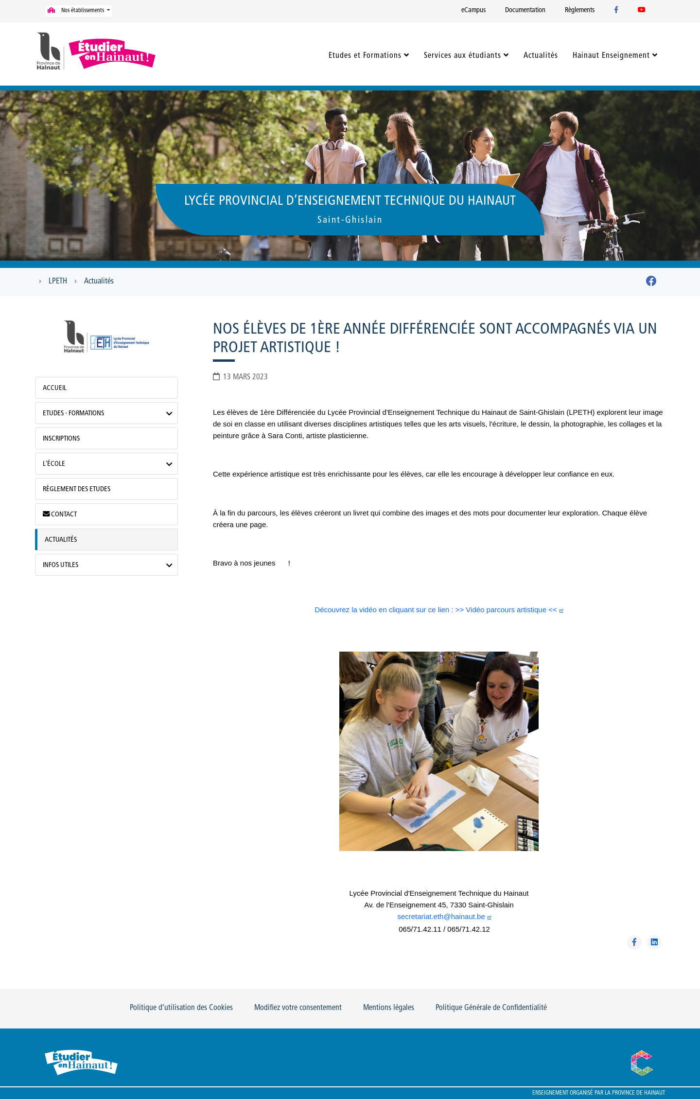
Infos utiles (60, 565)
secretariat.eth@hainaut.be (441, 916)
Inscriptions (61, 439)
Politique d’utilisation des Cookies (181, 1008)
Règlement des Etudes (76, 489)
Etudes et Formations (365, 56)
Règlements (580, 10)
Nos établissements (76, 10)
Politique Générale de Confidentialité (491, 1008)
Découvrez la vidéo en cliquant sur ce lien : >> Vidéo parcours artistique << (436, 609)
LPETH (58, 281)
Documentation (525, 10)
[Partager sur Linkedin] (654, 942)
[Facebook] (651, 283)
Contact (60, 514)
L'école (54, 464)
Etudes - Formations (73, 413)
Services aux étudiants (462, 56)
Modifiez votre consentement (298, 1008)
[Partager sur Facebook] (634, 942)
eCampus (473, 10)
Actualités (541, 56)
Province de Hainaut (638, 1093)
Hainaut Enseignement (611, 56)
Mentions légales (388, 1008)
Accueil (55, 388)
